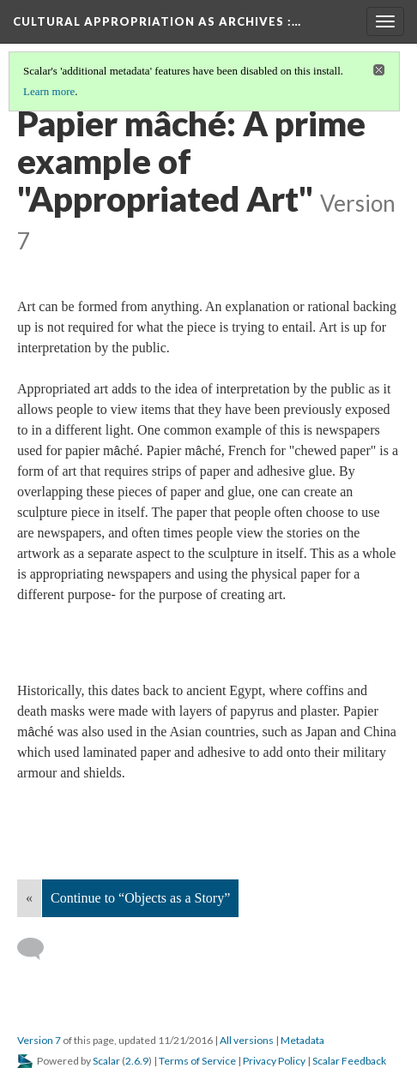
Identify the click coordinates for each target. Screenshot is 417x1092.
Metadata (302, 1040)
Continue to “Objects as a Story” (140, 898)
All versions (247, 1040)
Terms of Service (197, 1060)
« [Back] (29, 898)
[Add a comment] (38, 949)
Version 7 (39, 1040)
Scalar (106, 1060)
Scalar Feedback (349, 1060)
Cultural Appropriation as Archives (157, 21)
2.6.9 (136, 1060)
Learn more (49, 91)
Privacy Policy (274, 1060)
